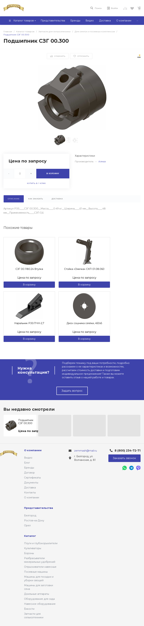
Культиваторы (32, 548)
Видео (28, 457)
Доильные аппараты (36, 593)
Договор (29, 472)
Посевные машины (36, 571)
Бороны (29, 553)
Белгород (30, 515)
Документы (31, 482)
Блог (27, 462)
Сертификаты (32, 477)
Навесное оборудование (40, 603)
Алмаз (102, 161)
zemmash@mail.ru (85, 450)
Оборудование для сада (39, 598)
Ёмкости (29, 608)
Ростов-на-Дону (34, 520)
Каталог (30, 535)
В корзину (29, 284)
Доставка (30, 487)
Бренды (29, 467)
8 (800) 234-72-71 (128, 450)
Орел (27, 525)
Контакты (30, 492)
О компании (31, 497)
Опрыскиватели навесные (40, 566)
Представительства (38, 508)
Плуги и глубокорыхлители (40, 543)
